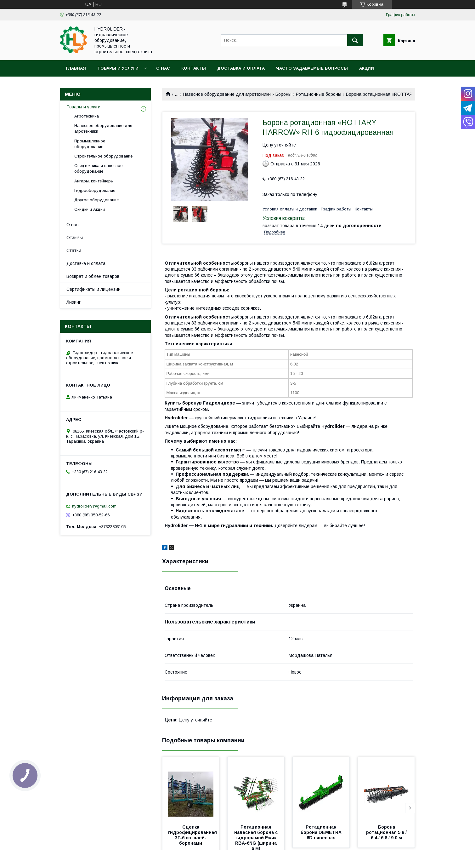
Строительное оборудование (103, 156)
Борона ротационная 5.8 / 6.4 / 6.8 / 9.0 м (387, 832)
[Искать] (355, 40)
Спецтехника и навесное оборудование (98, 168)
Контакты (193, 68)
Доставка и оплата (241, 68)
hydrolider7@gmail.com (94, 506)
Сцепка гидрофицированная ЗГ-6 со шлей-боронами (193, 835)
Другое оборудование (96, 200)
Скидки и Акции (89, 209)
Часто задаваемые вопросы (312, 68)
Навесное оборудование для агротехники (227, 94)
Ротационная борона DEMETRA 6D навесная (322, 832)
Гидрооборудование (94, 190)
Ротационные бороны (318, 94)
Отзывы (74, 237)
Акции (366, 68)
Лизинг (73, 302)
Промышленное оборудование (89, 144)
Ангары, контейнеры (94, 181)
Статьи (73, 250)
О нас (163, 68)
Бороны (283, 94)
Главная (76, 68)
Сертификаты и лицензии (93, 289)
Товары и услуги (118, 68)
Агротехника (86, 116)
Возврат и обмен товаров (92, 276)
